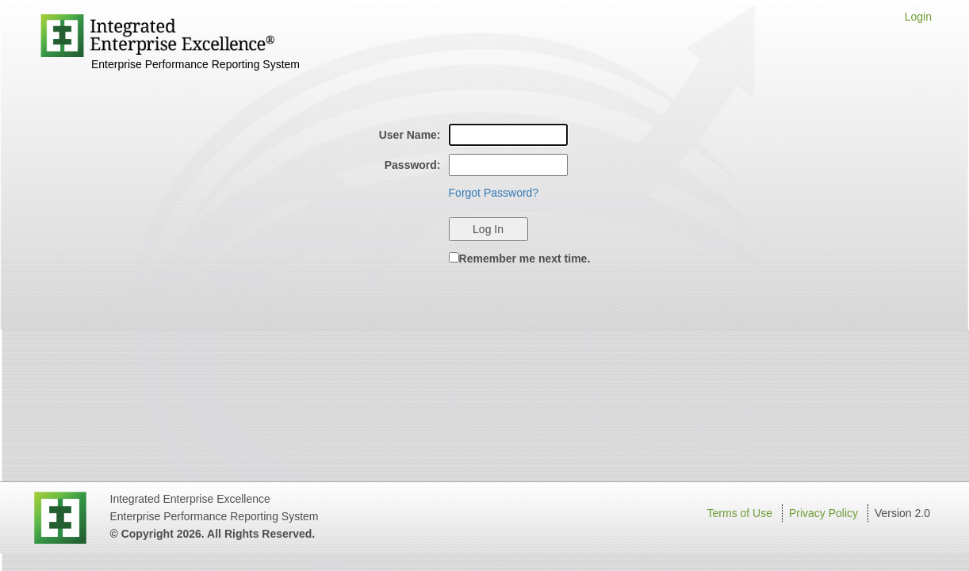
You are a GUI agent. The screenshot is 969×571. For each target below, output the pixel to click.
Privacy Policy (823, 513)
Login (918, 16)
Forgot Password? (494, 192)
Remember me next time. (525, 258)
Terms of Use (739, 513)
